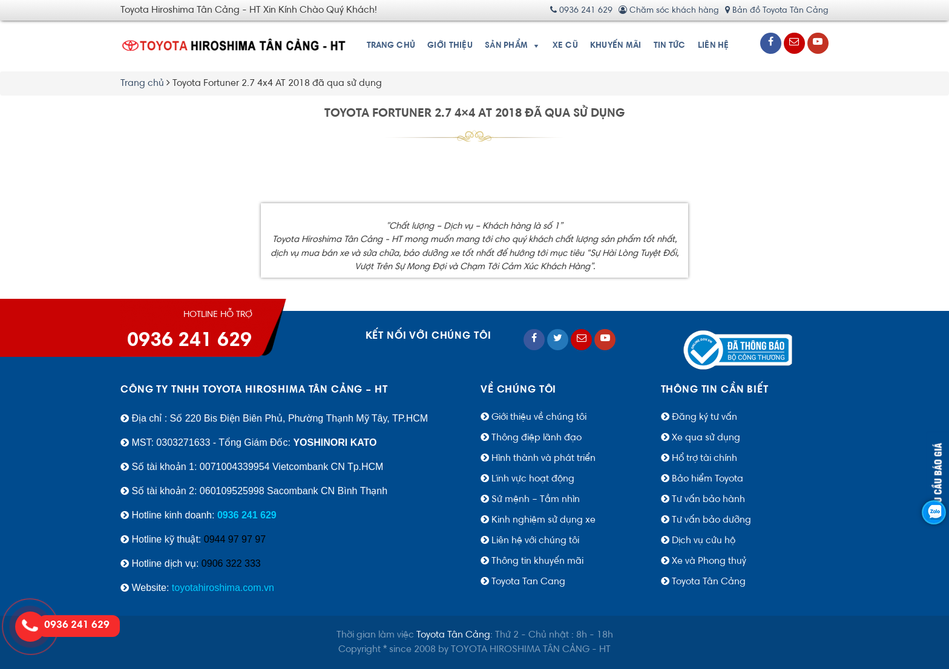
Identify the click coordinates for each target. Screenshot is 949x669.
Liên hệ (713, 46)
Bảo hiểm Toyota (706, 479)
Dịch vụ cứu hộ (703, 541)
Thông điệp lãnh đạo (536, 438)
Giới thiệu (450, 46)
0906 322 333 (231, 563)
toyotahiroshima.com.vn (223, 588)
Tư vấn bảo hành (708, 499)
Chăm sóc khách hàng (669, 11)
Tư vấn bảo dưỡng (711, 520)
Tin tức (670, 46)
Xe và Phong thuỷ (709, 561)
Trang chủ (391, 46)
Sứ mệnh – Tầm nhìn (535, 499)
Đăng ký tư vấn (704, 417)
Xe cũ (565, 46)
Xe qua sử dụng (706, 438)
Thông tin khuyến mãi (537, 561)
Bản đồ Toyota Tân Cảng (777, 11)
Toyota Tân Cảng (709, 582)
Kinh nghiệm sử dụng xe (543, 520)
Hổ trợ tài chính (703, 458)
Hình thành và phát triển (543, 458)
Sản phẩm (506, 46)
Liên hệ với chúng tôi (535, 541)
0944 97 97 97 (235, 539)
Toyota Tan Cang (528, 582)
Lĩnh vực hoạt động (532, 479)
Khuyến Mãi (616, 46)
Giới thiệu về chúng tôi (538, 417)
